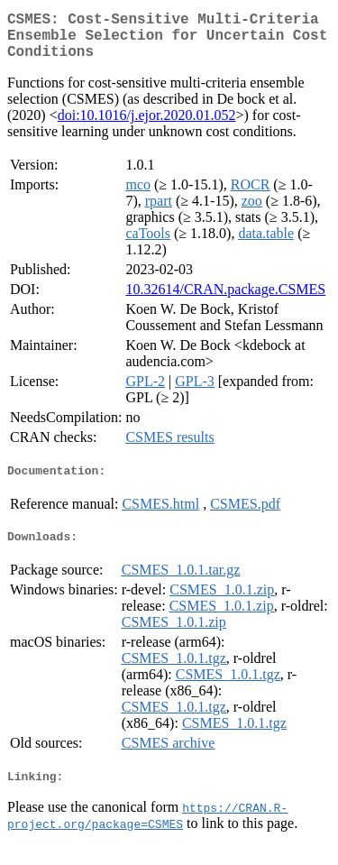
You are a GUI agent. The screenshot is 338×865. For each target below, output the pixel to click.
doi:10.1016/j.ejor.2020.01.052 (147, 125)
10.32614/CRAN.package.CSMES (225, 300)
